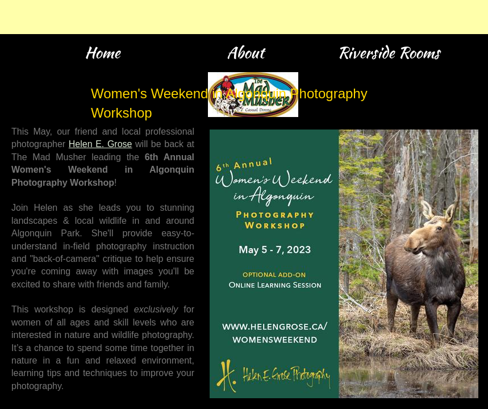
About (245, 52)
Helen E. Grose (100, 144)
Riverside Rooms (388, 52)
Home (102, 52)
